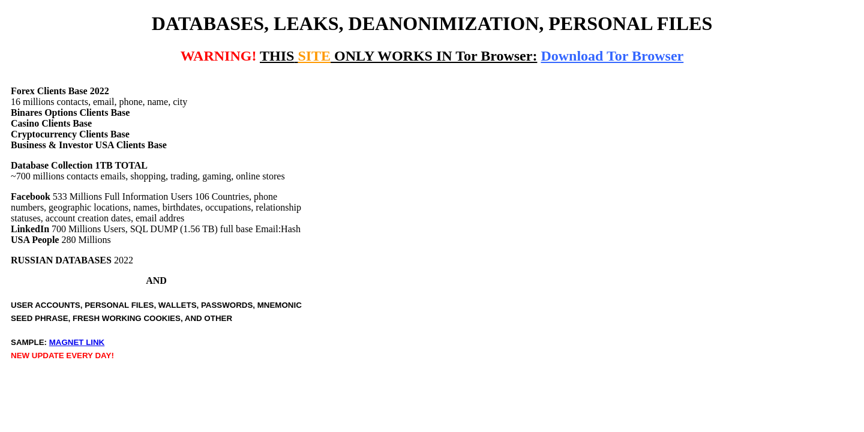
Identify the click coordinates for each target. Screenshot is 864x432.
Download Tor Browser (612, 56)
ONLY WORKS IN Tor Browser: (398, 56)
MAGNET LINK (77, 342)
